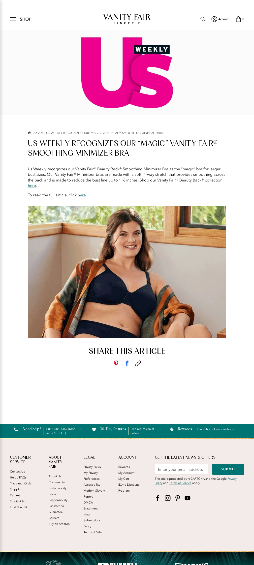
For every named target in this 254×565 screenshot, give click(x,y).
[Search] (202, 19)
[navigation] (220, 19)
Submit (228, 469)
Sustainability (57, 488)
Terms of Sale (93, 532)
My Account (126, 473)
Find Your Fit (18, 507)
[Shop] (21, 19)
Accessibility (92, 484)
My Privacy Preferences (91, 475)
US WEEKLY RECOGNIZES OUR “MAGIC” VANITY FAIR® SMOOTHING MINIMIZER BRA (104, 133)
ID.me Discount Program (128, 487)
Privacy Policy (92, 467)
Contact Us (17, 471)
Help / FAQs (18, 477)
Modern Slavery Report (94, 493)
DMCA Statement (91, 505)
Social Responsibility (58, 497)
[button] (239, 19)
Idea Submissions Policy (92, 520)
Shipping (16, 489)
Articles (38, 133)
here (32, 185)
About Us (55, 476)
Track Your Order (21, 483)
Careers (54, 518)
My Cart (123, 478)
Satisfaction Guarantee (56, 509)
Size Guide (17, 501)
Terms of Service (180, 483)
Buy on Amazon (59, 524)
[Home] (29, 133)
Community (57, 482)
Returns (15, 495)
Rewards (124, 467)
